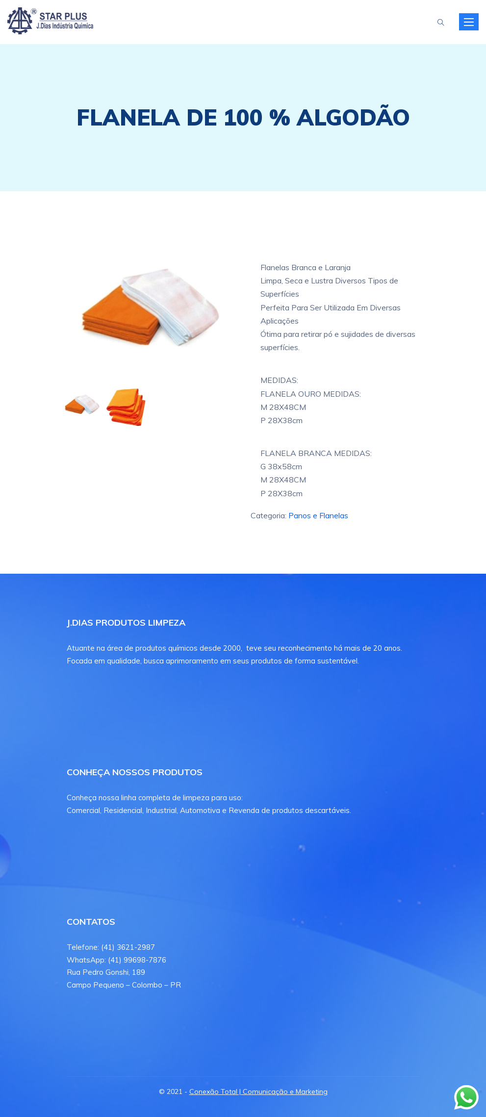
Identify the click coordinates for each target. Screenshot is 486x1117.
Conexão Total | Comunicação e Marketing (258, 1091)
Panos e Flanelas (318, 515)
